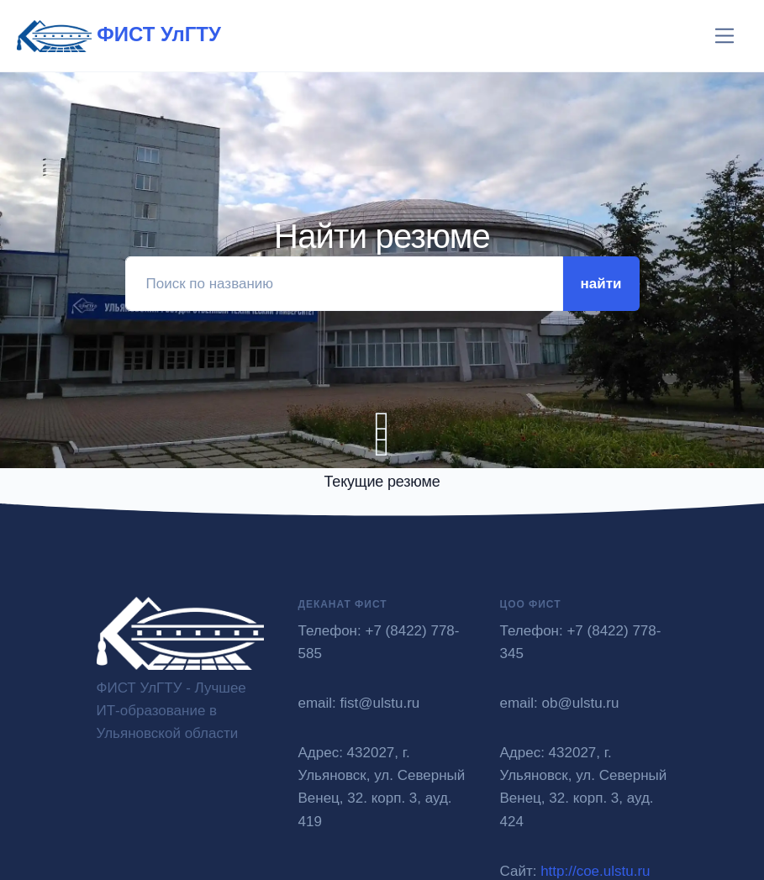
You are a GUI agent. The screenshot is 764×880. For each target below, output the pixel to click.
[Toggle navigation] (725, 35)
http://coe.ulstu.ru (595, 871)
